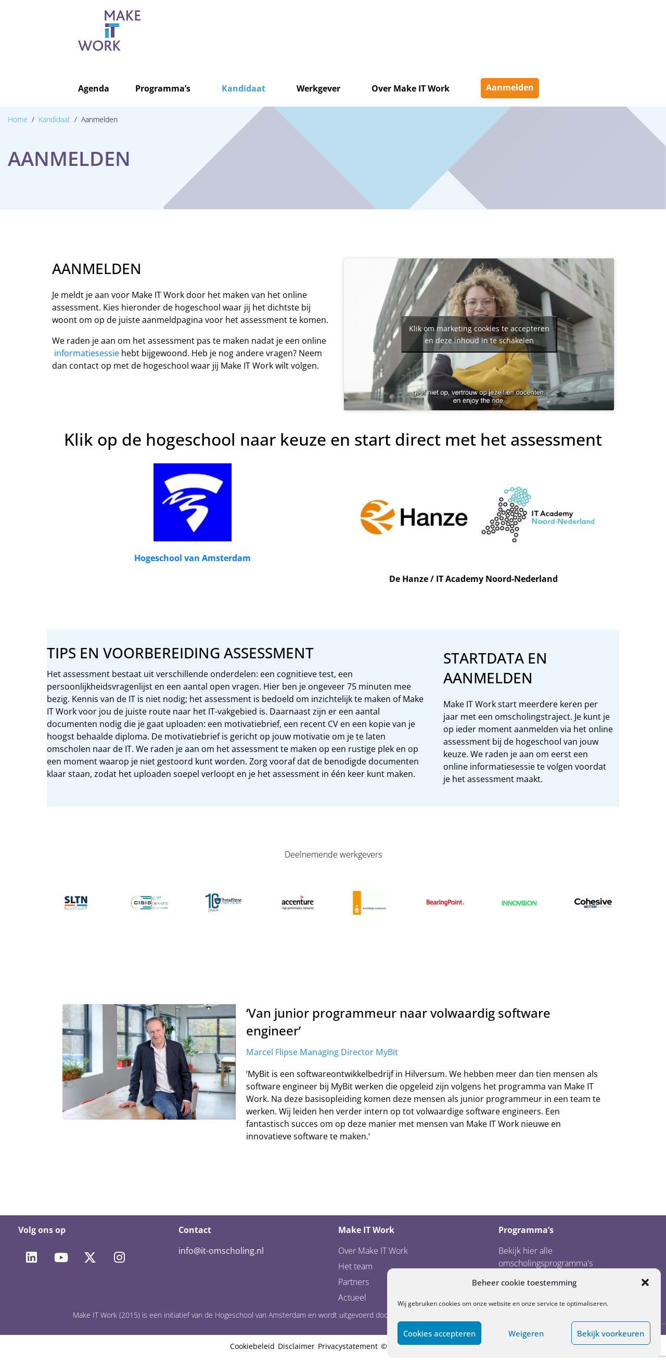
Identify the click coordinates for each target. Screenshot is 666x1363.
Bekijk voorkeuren (610, 1333)
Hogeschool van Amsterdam (192, 558)
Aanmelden (510, 87)
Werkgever (318, 88)
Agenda (93, 88)
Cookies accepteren (439, 1333)
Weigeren (526, 1333)
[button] (645, 1282)
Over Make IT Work (411, 88)
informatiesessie (86, 353)
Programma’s (162, 88)
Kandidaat (243, 88)
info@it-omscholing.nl (221, 1250)
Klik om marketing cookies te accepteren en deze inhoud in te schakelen (479, 334)
